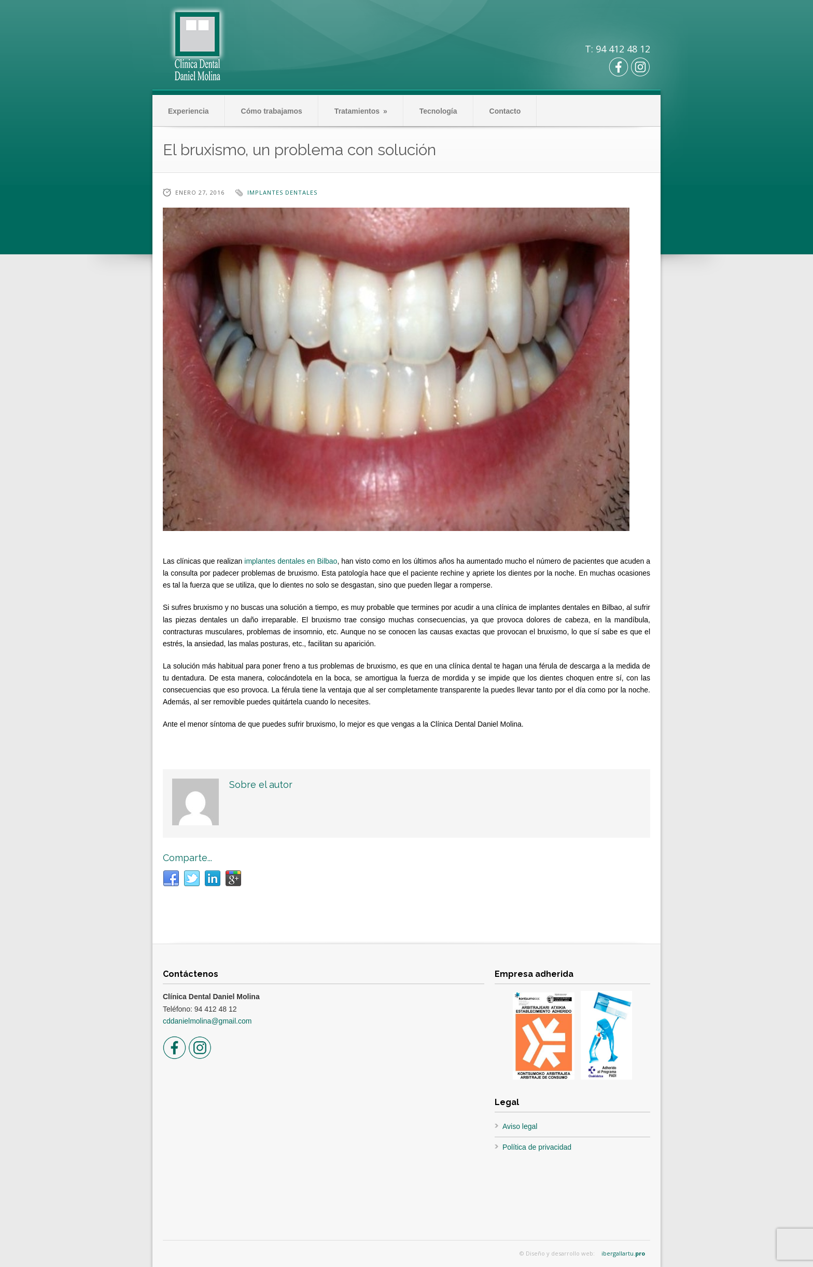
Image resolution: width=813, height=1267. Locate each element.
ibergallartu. (623, 1253)
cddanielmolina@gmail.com (207, 1021)
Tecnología (438, 111)
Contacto (505, 111)
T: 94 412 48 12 (617, 49)
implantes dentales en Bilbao (290, 561)
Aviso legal (519, 1126)
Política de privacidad (536, 1147)
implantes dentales (282, 192)
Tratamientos (360, 111)
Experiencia (188, 111)
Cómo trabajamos (271, 111)
